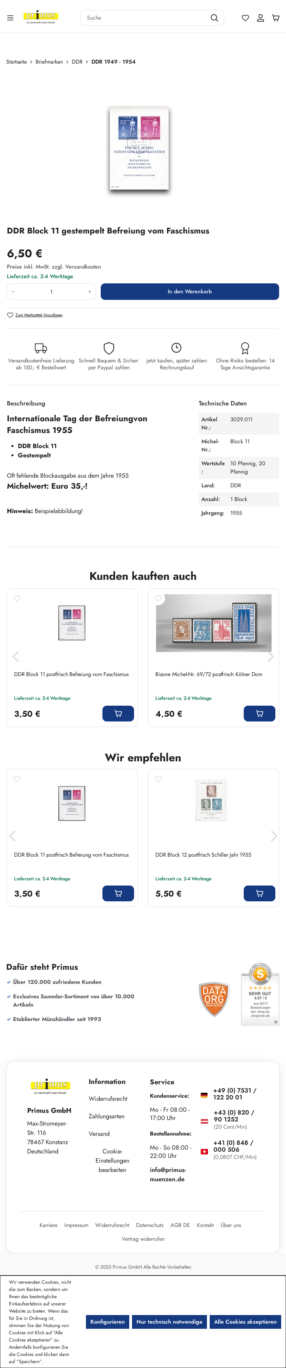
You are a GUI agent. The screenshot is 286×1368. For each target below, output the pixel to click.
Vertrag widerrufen (143, 1239)
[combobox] (143, 18)
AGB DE (180, 1225)
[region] (143, 145)
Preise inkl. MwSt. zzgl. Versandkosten (54, 267)
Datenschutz (150, 1225)
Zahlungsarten (106, 1116)
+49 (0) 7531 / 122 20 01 (234, 1094)
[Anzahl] (51, 291)
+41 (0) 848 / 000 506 (233, 1146)
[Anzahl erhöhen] (90, 291)
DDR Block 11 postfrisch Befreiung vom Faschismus (71, 674)
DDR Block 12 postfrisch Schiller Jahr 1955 (203, 855)
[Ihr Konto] (260, 18)
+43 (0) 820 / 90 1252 (234, 1116)
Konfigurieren (107, 1322)
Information (107, 1081)
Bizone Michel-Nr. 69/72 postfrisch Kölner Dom (208, 674)
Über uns (231, 1225)
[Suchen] (215, 18)
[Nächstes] (270, 658)
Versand (99, 1133)
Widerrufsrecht (108, 1098)
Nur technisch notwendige (169, 1322)
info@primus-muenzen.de (168, 1174)
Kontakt (205, 1225)
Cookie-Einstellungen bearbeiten (112, 1160)
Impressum (76, 1225)
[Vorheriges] (15, 658)
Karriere (48, 1225)
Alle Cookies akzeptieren (245, 1322)
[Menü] (11, 17)
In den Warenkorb (190, 291)
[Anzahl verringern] (13, 291)
